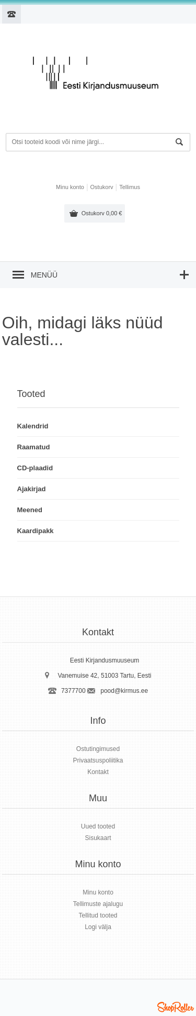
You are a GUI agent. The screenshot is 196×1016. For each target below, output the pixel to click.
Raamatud (33, 447)
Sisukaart (98, 838)
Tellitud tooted (97, 915)
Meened (29, 510)
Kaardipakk (35, 531)
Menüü (44, 275)
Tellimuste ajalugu (98, 904)
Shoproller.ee (175, 1007)
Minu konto (70, 187)
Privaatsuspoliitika (98, 760)
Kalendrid (33, 426)
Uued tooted (98, 826)
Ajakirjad (31, 489)
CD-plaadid (35, 468)
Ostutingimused (98, 749)
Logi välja (98, 927)
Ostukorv (102, 213)
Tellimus (129, 187)
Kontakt (98, 772)
